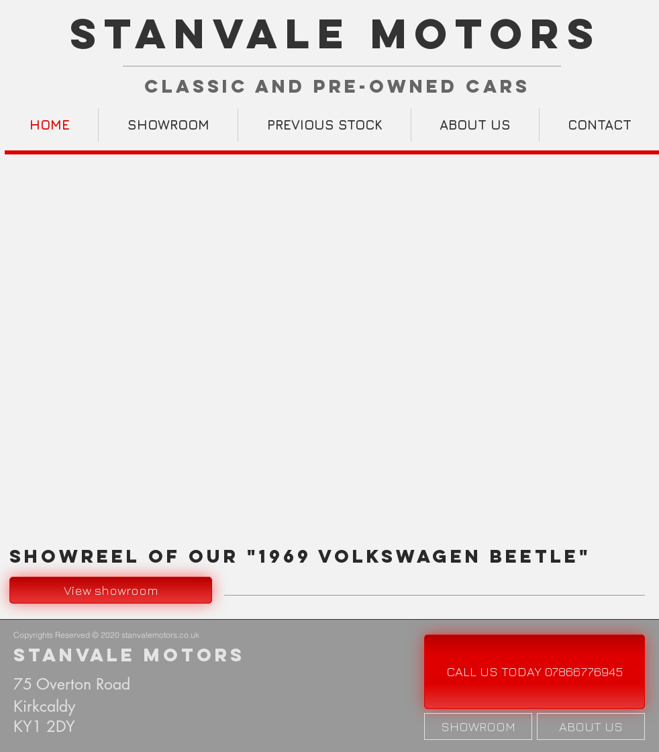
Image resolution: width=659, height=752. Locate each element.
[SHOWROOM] (478, 726)
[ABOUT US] (591, 726)
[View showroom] (110, 590)
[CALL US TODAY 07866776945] (534, 671)
